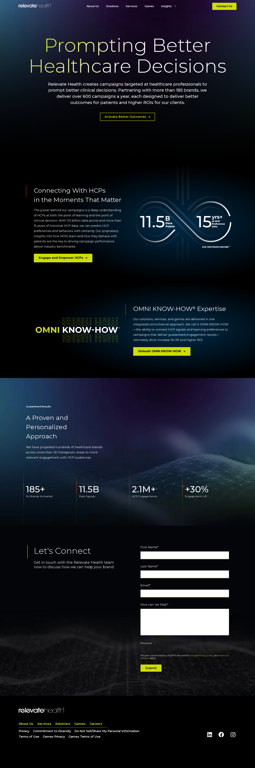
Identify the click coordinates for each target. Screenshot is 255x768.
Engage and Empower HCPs (63, 258)
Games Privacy (54, 736)
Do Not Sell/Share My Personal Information (106, 731)
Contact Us (224, 6)
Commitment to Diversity (52, 731)
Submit (151, 668)
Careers (96, 724)
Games (80, 724)
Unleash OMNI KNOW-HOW (162, 351)
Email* (145, 585)
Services (44, 724)
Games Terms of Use (84, 736)
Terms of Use (29, 736)
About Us (26, 724)
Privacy (24, 731)
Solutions (62, 724)
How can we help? (154, 604)
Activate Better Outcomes (127, 117)
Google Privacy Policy (202, 655)
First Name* (149, 547)
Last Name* (149, 566)
